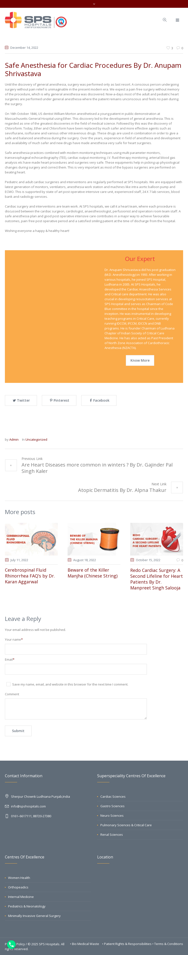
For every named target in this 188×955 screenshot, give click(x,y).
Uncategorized (36, 439)
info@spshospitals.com (28, 806)
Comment (12, 694)
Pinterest (61, 400)
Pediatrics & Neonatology (27, 906)
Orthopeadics (18, 887)
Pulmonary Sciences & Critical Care (126, 825)
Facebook (101, 400)
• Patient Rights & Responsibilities (127, 944)
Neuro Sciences (112, 815)
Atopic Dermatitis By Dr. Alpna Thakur (122, 490)
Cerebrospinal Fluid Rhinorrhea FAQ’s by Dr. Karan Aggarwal (30, 576)
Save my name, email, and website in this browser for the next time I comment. (70, 684)
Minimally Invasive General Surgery (34, 916)
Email (9, 659)
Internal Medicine (21, 897)
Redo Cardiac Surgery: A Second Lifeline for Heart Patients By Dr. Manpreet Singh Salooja (156, 579)
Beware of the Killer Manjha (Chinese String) (93, 573)
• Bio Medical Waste (85, 944)
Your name (14, 639)
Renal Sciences (111, 834)
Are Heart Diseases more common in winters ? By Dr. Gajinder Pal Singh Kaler (97, 467)
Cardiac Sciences (113, 796)
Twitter (23, 400)
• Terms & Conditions (167, 944)
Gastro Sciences (112, 806)
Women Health (19, 877)
